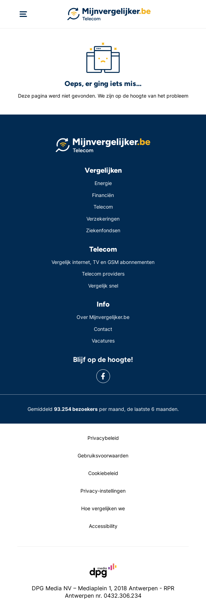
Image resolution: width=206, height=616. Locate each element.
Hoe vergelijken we (103, 508)
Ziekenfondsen (103, 230)
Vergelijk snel (103, 286)
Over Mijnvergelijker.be (103, 317)
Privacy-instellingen (103, 491)
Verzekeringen (103, 219)
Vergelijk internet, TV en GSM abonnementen (103, 262)
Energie (103, 183)
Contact (103, 329)
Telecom (103, 207)
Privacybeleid (103, 438)
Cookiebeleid (103, 473)
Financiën (103, 195)
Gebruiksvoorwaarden (103, 455)
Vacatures (103, 341)
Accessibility (103, 526)
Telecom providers (103, 274)
